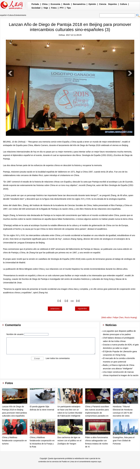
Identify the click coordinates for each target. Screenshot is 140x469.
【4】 (78, 301)
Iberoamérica (79, 4)
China (45, 4)
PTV (62, 8)
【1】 (59, 301)
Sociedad (36, 8)
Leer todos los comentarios (58, 358)
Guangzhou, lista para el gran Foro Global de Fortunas (124, 440)
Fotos (54, 8)
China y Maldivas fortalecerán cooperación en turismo (14, 440)
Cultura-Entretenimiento (17, 15)
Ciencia (102, 4)
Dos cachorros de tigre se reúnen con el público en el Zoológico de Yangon (69, 440)
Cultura (123, 4)
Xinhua (62, 35)
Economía (55, 4)
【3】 (72, 301)
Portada (35, 4)
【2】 (66, 301)
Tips (69, 8)
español (3, 15)
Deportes (112, 4)
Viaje (45, 8)
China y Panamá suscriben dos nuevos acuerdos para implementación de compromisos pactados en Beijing (97, 412)
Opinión (92, 4)
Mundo (66, 4)
